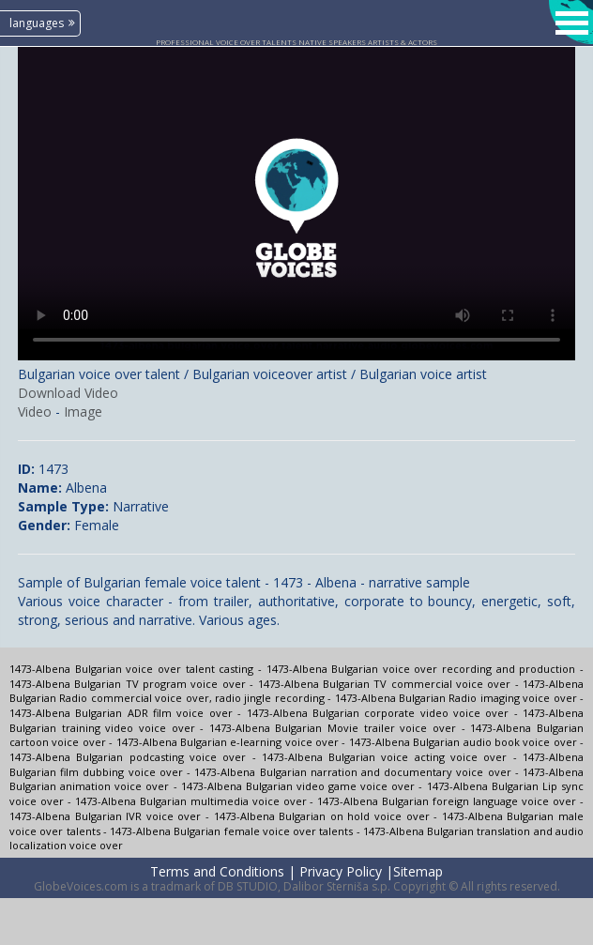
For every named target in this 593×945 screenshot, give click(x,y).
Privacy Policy (340, 871)
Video (35, 411)
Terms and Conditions (217, 871)
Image (83, 411)
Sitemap (418, 871)
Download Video (68, 393)
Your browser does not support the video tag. (296, 203)
